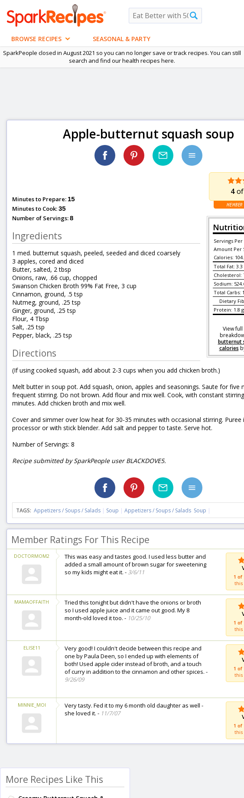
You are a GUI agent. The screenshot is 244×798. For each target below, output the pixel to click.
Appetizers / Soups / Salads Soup (165, 510)
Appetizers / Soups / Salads (68, 510)
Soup (112, 510)
